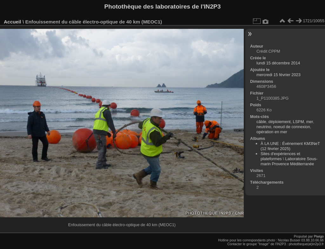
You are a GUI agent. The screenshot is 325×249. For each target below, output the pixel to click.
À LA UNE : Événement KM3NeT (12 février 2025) (290, 146)
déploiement (280, 121)
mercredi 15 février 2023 (278, 74)
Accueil (12, 21)
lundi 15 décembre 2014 (278, 63)
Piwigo (319, 236)
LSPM (298, 121)
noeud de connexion (291, 126)
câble (261, 121)
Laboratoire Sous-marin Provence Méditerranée (289, 161)
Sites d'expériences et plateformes (280, 156)
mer (309, 121)
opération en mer (271, 131)
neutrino (263, 126)
